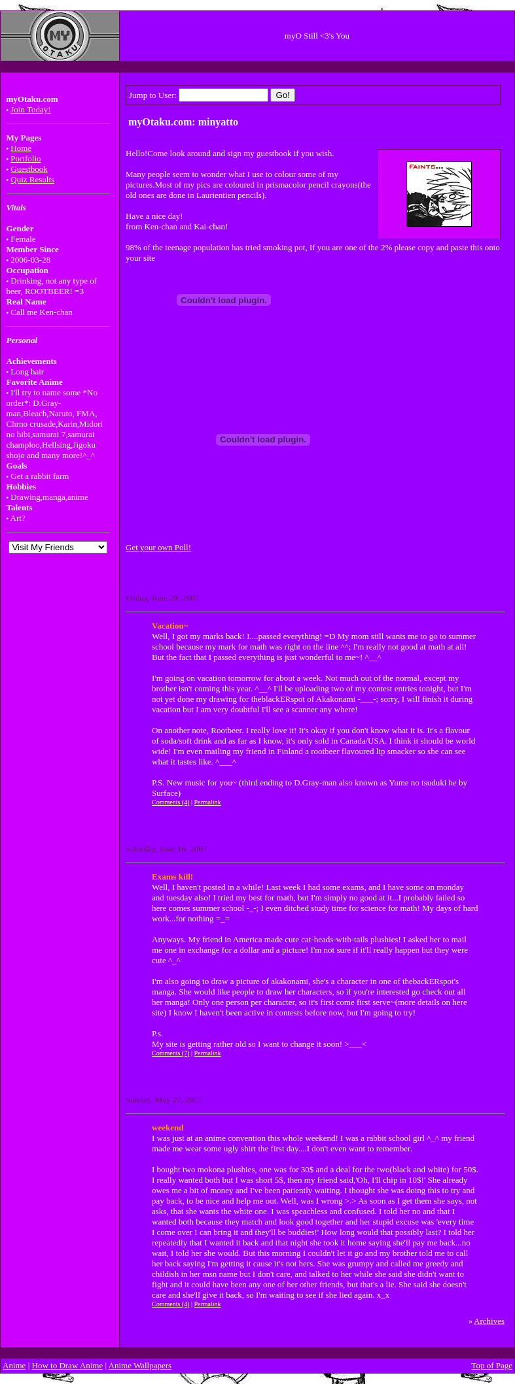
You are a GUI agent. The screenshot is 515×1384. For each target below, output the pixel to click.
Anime (14, 1365)
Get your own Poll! (158, 547)
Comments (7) (171, 1053)
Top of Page (491, 1365)
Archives (489, 1321)
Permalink (207, 802)
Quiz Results (32, 179)
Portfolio (25, 158)
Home (20, 148)
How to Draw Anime (67, 1365)
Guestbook (28, 169)
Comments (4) (171, 802)
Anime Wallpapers (140, 1365)
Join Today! (30, 109)
